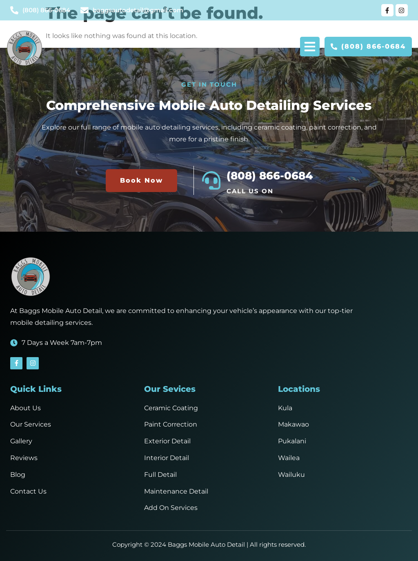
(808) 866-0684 (270, 175)
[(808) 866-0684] (211, 180)
